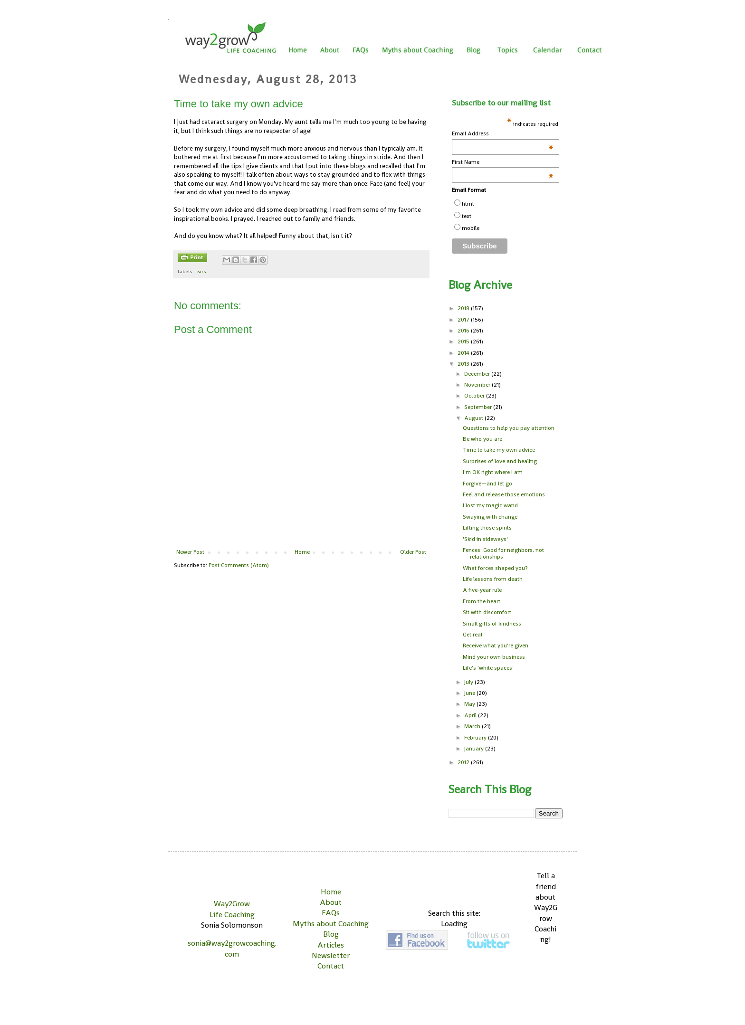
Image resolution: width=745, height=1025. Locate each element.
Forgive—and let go (487, 483)
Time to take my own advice (499, 450)
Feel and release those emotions (504, 494)
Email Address (503, 134)
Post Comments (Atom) (239, 565)
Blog (331, 934)
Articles (330, 945)
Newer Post (190, 552)
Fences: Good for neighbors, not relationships (503, 553)
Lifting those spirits (487, 527)
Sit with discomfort (487, 612)
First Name (503, 162)
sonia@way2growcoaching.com (232, 948)
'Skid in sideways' (485, 539)
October (475, 395)
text (466, 216)
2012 (464, 762)
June (470, 693)
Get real (472, 634)
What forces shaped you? (495, 568)
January (474, 748)
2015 (464, 341)
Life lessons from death (493, 579)
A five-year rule (482, 590)
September (478, 407)
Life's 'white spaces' (488, 668)
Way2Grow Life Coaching (232, 909)
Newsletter (331, 955)
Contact (330, 966)
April (471, 715)
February (476, 737)
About (331, 902)
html (468, 204)
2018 (464, 308)
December (477, 374)
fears (200, 271)
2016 (464, 330)
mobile (470, 228)
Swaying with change (490, 517)
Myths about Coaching (331, 924)
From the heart (481, 601)
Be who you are (482, 439)
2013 (464, 364)
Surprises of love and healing (500, 461)
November (478, 385)
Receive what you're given (495, 645)
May (470, 704)
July (469, 682)
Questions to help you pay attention (508, 428)
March (473, 726)
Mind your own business (494, 657)
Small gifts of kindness (492, 623)
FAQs (331, 913)
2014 (464, 353)
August (474, 418)
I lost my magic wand (490, 505)
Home (302, 552)
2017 (464, 319)
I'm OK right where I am (493, 472)
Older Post (413, 552)
